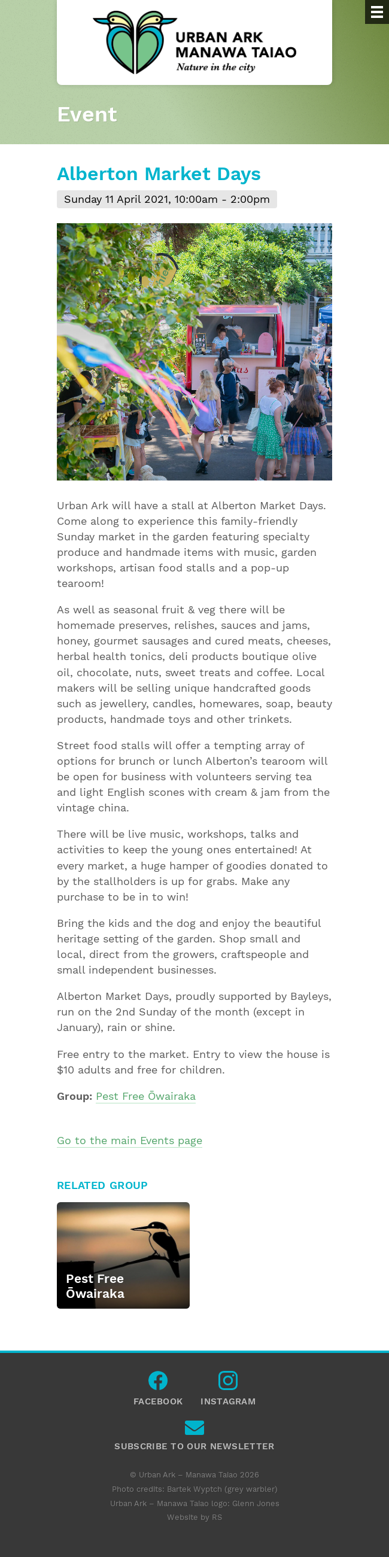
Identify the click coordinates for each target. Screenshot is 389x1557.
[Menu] (377, 12)
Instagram (228, 1383)
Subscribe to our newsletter (194, 1431)
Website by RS (194, 1517)
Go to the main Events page (129, 1141)
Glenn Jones (255, 1503)
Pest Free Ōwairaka (146, 1096)
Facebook (158, 1383)
